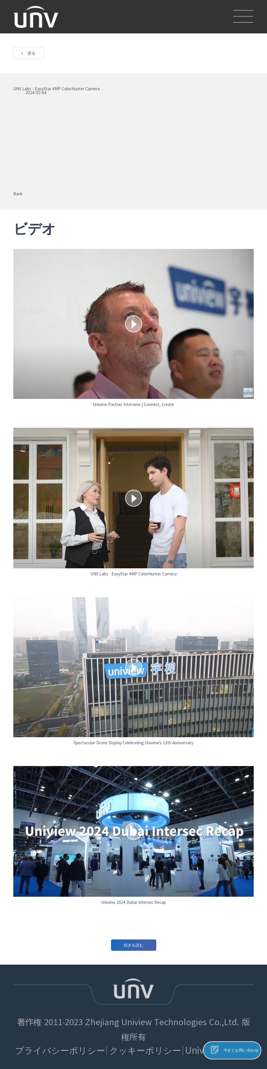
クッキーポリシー (145, 1050)
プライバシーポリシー (60, 1050)
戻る (31, 53)
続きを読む (134, 945)
